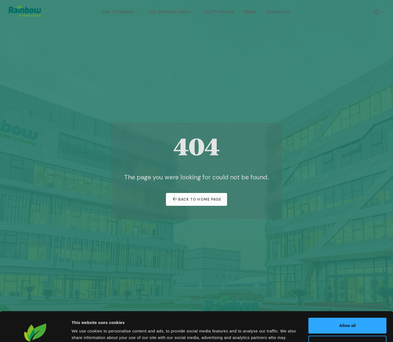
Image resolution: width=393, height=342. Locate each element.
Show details (84, 331)
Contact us (278, 11)
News (250, 11)
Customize (347, 315)
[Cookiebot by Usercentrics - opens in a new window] (35, 331)
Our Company (120, 11)
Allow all (347, 297)
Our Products (219, 11)
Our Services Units (171, 11)
